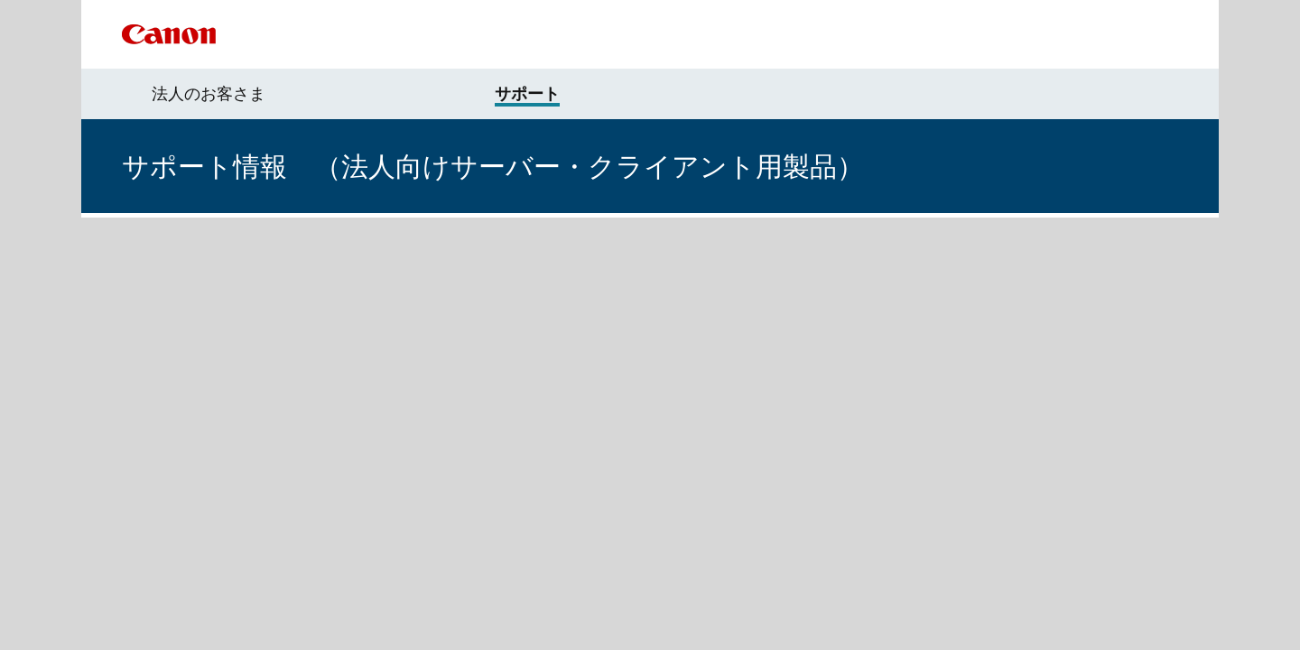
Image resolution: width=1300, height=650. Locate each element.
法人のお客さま (208, 94)
